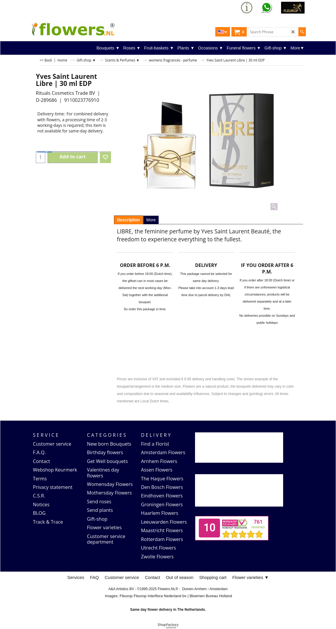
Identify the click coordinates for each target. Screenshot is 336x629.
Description (128, 220)
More (151, 220)
